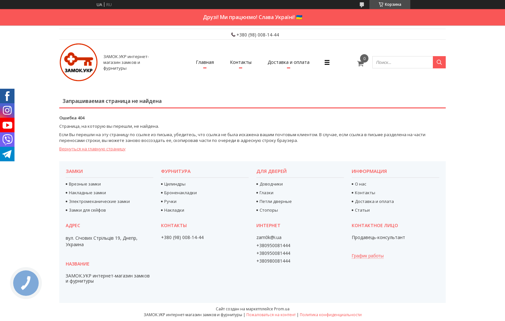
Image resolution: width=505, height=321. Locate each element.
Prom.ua (282, 309)
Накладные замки (87, 193)
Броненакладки (180, 193)
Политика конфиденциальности (331, 314)
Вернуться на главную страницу (92, 149)
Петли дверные (276, 201)
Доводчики (271, 184)
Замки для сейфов (87, 210)
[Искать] (439, 62)
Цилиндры (175, 184)
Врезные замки (85, 184)
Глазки (266, 193)
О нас (360, 184)
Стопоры (269, 210)
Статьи (362, 210)
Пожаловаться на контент (271, 314)
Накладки (174, 210)
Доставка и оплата (289, 62)
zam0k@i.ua (268, 237)
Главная (205, 62)
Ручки (170, 201)
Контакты (241, 62)
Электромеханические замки (99, 201)
